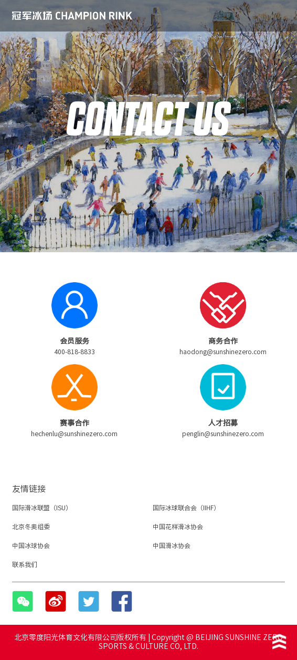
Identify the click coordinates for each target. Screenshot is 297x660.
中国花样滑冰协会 (178, 526)
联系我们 (24, 564)
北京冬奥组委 (31, 526)
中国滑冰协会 (171, 545)
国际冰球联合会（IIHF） (186, 507)
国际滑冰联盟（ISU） (42, 507)
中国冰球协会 (31, 545)
